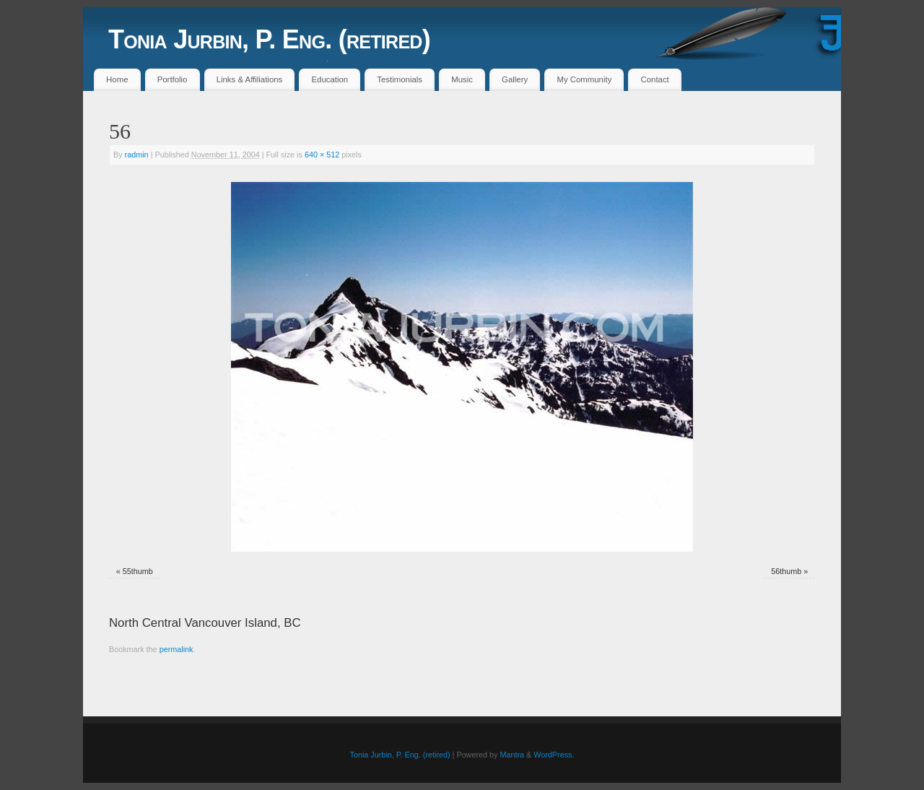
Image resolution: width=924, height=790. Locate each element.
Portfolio (172, 79)
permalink (176, 649)
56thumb (786, 571)
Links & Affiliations (250, 79)
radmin (137, 154)
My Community (584, 79)
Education (329, 79)
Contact (655, 79)
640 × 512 (322, 154)
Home (117, 79)
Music (462, 79)
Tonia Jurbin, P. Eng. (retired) (269, 39)
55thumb (138, 571)
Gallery (515, 79)
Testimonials (399, 79)
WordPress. (553, 754)
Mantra (512, 754)
